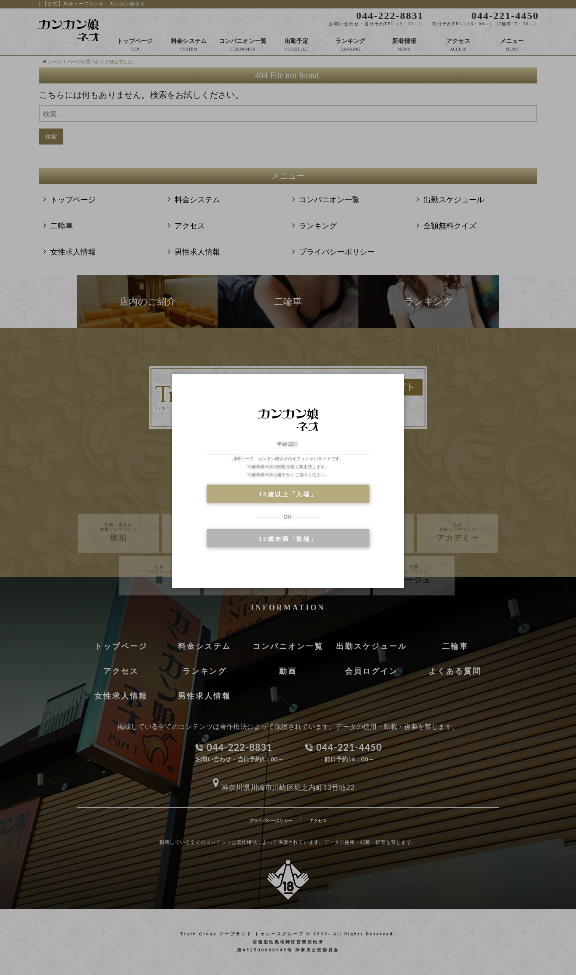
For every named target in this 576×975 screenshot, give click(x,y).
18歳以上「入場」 (287, 494)
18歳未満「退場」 (287, 538)
